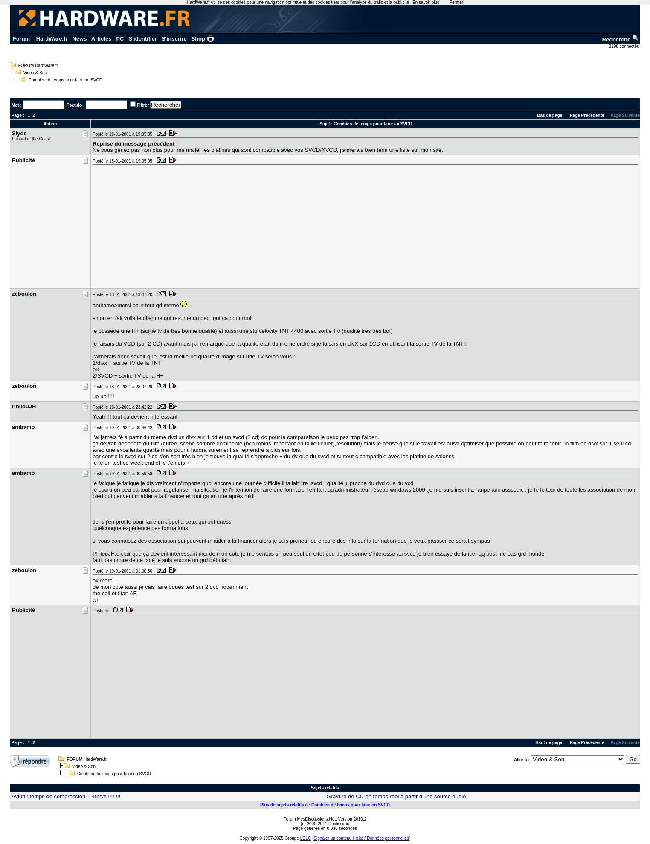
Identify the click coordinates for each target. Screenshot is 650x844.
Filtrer (143, 105)
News (79, 38)
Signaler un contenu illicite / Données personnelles (361, 838)
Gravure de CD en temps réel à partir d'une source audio (396, 796)
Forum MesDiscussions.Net (310, 819)
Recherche (620, 39)
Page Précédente (587, 115)
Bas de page (549, 115)
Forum (21, 38)
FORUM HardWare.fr (38, 65)
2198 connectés (624, 46)
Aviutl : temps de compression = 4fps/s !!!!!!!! (66, 796)
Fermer (456, 2)
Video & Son (35, 72)
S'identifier (142, 38)
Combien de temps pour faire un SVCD (65, 80)
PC (120, 38)
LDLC (305, 838)
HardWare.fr (52, 38)
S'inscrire (174, 38)
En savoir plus (425, 2)
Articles (101, 38)
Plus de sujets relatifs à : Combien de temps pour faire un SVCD (325, 805)
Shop (203, 38)
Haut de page (548, 742)
